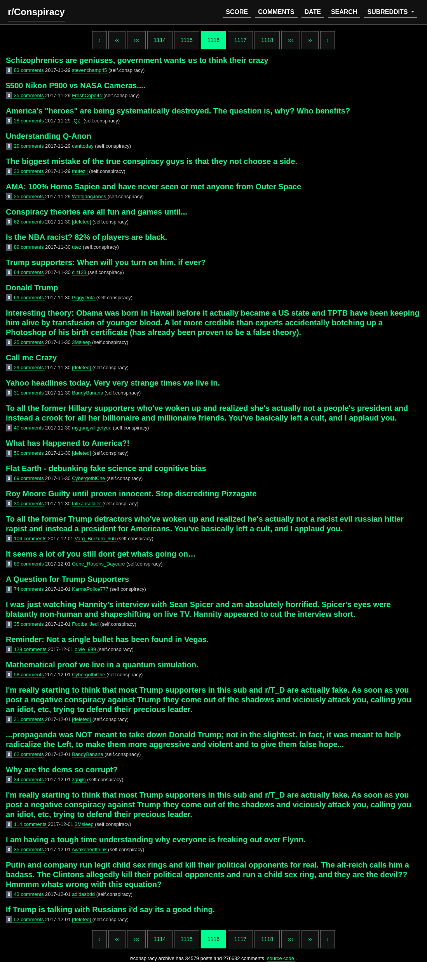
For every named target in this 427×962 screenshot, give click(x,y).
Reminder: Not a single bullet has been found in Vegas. (107, 639)
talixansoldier (87, 503)
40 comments (29, 428)
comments (276, 12)
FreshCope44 (87, 95)
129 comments (31, 649)
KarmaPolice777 (91, 589)
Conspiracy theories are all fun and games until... (96, 212)
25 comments (29, 196)
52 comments (29, 919)
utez (77, 247)
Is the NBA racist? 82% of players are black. (86, 237)
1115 (187, 40)
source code (281, 958)
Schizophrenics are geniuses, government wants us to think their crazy (137, 60)
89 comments (29, 247)
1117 (240, 40)
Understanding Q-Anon (48, 136)
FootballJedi (86, 624)
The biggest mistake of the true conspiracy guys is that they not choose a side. (151, 161)
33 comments (29, 171)
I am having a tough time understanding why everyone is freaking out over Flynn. (155, 839)
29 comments (29, 146)
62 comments (29, 222)
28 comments (29, 121)
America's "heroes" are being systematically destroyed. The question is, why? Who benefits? (178, 111)
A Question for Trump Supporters (67, 579)
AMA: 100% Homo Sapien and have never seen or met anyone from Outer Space (153, 186)
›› (310, 40)
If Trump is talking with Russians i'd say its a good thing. (110, 909)
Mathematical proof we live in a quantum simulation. (102, 664)
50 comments (29, 453)
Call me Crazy (31, 357)
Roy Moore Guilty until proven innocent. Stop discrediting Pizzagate (131, 493)
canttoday (83, 146)
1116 (213, 40)
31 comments (29, 393)
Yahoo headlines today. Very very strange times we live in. (113, 383)
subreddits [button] (388, 12)
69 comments (29, 297)
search (344, 12)
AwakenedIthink (89, 849)
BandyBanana (88, 393)
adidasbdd (84, 894)
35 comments (29, 95)
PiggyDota (84, 297)
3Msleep (82, 342)
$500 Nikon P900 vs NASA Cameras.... (75, 85)
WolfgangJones (90, 196)
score (237, 12)
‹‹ (117, 40)
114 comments (31, 824)
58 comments (29, 674)
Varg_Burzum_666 (96, 538)
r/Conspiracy (36, 12)
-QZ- (78, 121)
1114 (160, 40)
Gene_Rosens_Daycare (99, 564)
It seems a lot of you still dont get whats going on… (101, 554)
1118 (267, 40)
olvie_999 (86, 649)
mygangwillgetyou (92, 428)
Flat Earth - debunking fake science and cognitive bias (106, 468)
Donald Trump (32, 287)
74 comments (29, 589)
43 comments (29, 894)
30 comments (29, 503)
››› (290, 40)
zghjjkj (79, 779)
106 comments (31, 538)
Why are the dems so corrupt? (62, 769)
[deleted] (82, 222)
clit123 (80, 272)
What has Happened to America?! (67, 443)
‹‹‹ (136, 40)
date (313, 12)
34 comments (29, 779)
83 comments (29, 70)
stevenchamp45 (90, 70)
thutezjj (80, 171)
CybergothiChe (89, 478)
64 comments (29, 272)
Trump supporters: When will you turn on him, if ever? (106, 262)
